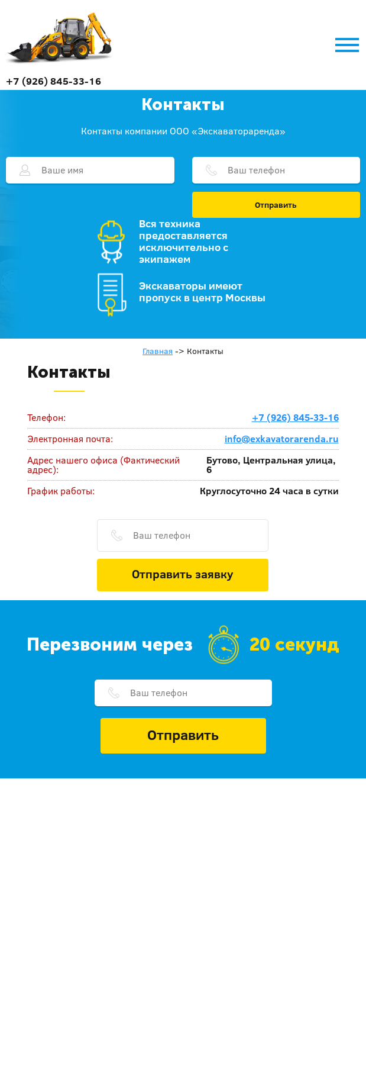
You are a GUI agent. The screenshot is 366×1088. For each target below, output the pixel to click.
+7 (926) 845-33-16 (53, 81)
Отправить (276, 205)
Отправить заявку (183, 573)
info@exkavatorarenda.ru (282, 438)
